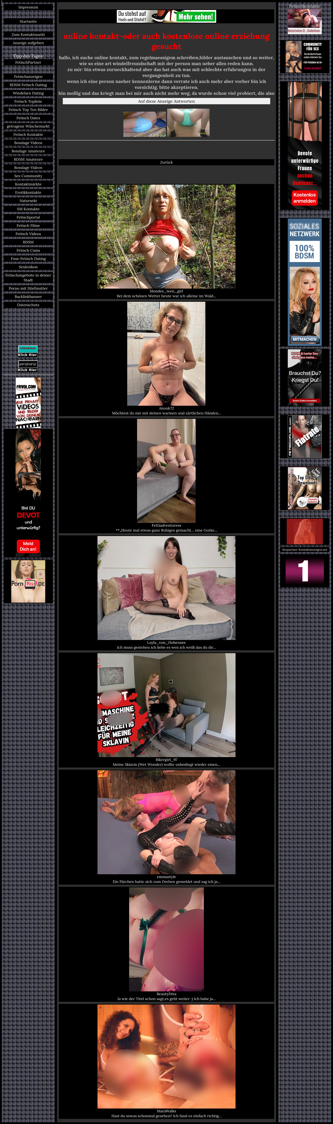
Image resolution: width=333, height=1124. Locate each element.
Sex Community (28, 175)
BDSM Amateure (28, 159)
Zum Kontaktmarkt (28, 34)
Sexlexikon (28, 266)
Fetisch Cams (28, 250)
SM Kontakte (28, 208)
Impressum (28, 7)
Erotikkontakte (28, 192)
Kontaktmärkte (28, 184)
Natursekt (28, 200)
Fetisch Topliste (28, 101)
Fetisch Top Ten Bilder (28, 109)
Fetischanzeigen (28, 76)
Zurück (166, 162)
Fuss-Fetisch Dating (28, 258)
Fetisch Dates (28, 117)
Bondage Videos (28, 142)
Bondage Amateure (28, 151)
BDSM (28, 242)
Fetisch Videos (28, 233)
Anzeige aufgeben (28, 42)
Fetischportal (28, 217)
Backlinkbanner (28, 296)
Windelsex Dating (28, 93)
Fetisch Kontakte (28, 134)
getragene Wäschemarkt (28, 126)
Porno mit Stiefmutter (28, 288)
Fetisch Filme (28, 225)
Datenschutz (28, 304)
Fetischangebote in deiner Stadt (28, 277)
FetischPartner (28, 62)
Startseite (28, 21)
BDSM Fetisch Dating (28, 84)
